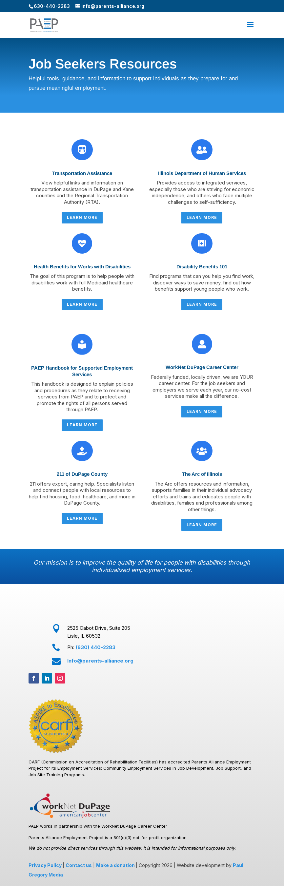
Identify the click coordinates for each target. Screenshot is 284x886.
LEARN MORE (82, 217)
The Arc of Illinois (202, 474)
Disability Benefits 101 (201, 266)
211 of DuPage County (82, 474)
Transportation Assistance (82, 173)
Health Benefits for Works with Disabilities (82, 266)
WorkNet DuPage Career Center (202, 367)
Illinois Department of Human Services (202, 173)
